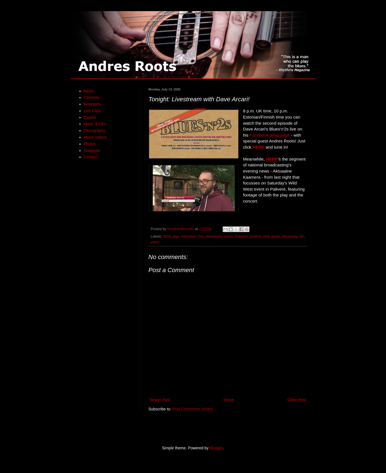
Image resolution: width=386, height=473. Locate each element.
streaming (289, 236)
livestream (214, 236)
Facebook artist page (270, 135)
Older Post (296, 400)
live (201, 236)
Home (229, 400)
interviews (189, 236)
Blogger (216, 448)
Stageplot (92, 150)
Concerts (91, 97)
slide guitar (271, 236)
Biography (92, 104)
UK (301, 236)
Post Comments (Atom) (192, 409)
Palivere (241, 236)
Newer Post (160, 400)
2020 (167, 236)
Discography (94, 130)
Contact (90, 157)
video (155, 242)
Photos (90, 144)
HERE (258, 147)
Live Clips (92, 111)
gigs (176, 236)
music (228, 236)
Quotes (90, 117)
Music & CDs (95, 124)
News (88, 91)
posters (255, 236)
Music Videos (95, 137)
